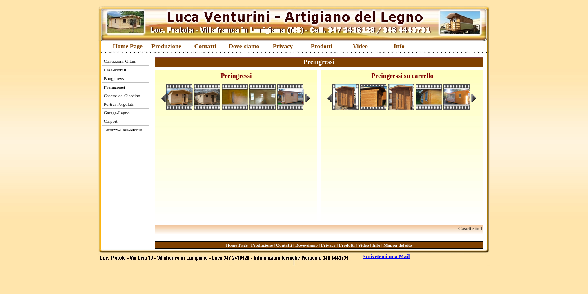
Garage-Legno (117, 112)
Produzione (166, 46)
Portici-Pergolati (119, 104)
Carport (111, 121)
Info (399, 46)
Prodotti (321, 46)
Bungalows (114, 78)
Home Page (128, 46)
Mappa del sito (397, 245)
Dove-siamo (244, 46)
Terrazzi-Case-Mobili (123, 129)
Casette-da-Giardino (122, 95)
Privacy (283, 46)
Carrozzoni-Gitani (120, 61)
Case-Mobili (115, 69)
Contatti (205, 46)
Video (360, 46)
